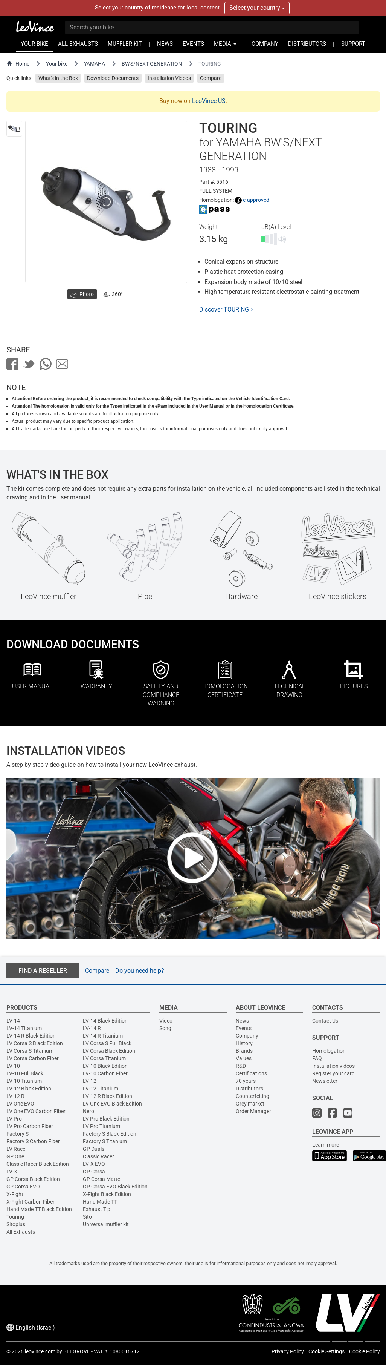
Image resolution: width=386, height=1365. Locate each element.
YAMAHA (94, 64)
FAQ (317, 1058)
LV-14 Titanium (24, 1028)
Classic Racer (98, 1156)
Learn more (325, 1145)
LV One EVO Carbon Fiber (36, 1111)
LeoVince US (209, 100)
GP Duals (93, 1149)
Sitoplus (15, 1224)
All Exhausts (20, 1232)
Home (17, 63)
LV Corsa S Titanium (29, 1051)
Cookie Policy (364, 1351)
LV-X (11, 1171)
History (244, 1043)
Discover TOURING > (226, 309)
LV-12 (89, 1081)
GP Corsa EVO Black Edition (115, 1187)
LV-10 (13, 1066)
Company (247, 1036)
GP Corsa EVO (23, 1187)
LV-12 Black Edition (28, 1089)
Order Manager (253, 1111)
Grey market (250, 1104)
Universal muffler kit (106, 1224)
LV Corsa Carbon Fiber (32, 1058)
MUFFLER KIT (125, 44)
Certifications (251, 1073)
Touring (15, 1217)
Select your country (257, 7)
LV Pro (14, 1119)
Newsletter (324, 1081)
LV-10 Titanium (24, 1081)
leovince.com (40, 1351)
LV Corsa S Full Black (107, 1043)
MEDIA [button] (225, 44)
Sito (87, 1217)
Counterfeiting (252, 1096)
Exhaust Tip (96, 1209)
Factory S (17, 1134)
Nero (88, 1111)
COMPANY (265, 44)
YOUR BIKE (34, 44)
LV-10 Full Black (24, 1073)
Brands (244, 1051)
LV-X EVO (94, 1164)
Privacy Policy (288, 1351)
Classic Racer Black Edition (37, 1164)
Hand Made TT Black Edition (39, 1209)
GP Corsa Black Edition (33, 1179)
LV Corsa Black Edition (109, 1051)
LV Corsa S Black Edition (34, 1043)
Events (244, 1028)
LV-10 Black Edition (105, 1066)
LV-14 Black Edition (105, 1021)
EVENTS (193, 44)
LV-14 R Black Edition (31, 1036)
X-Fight (14, 1194)
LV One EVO (20, 1104)
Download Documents (113, 78)
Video (165, 1021)
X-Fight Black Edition (107, 1194)
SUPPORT (353, 44)
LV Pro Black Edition (106, 1119)
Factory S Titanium (105, 1141)
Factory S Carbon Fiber (33, 1141)
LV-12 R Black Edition (107, 1096)
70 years (246, 1081)
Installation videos (333, 1066)
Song (165, 1028)
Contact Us (325, 1021)
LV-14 (13, 1021)
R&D (241, 1066)
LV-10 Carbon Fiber (105, 1073)
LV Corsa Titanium (104, 1058)
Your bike (56, 64)
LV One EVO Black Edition (112, 1104)
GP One (15, 1156)
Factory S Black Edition (109, 1134)
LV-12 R (15, 1096)
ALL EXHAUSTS (78, 44)
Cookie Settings (326, 1351)
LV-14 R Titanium (103, 1036)
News (242, 1021)
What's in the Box (58, 78)
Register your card (333, 1073)
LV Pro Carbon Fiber (29, 1126)
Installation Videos (169, 78)
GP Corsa (94, 1171)
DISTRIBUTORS (307, 44)
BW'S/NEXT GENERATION (152, 64)
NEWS (165, 44)
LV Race (15, 1149)
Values (244, 1058)
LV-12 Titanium (100, 1089)
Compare (210, 78)
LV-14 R (92, 1028)
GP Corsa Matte (101, 1179)
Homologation (329, 1051)
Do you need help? (139, 970)
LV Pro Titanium (101, 1126)
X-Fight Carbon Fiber (30, 1202)
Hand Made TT (100, 1202)
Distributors (249, 1089)
